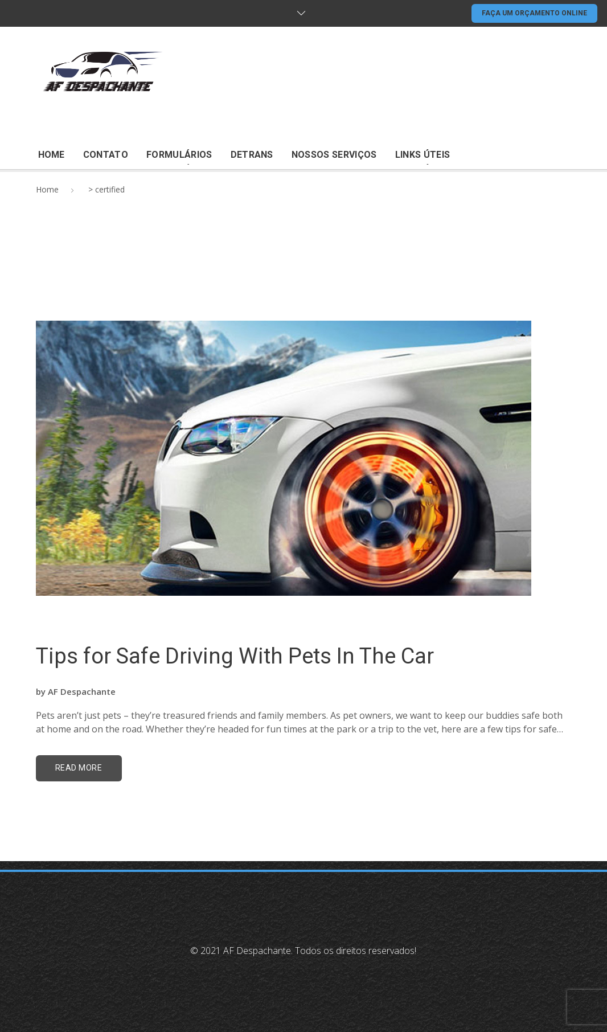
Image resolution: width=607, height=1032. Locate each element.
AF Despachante (82, 691)
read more (78, 767)
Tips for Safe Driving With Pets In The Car (235, 656)
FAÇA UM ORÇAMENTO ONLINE (534, 13)
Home (47, 189)
